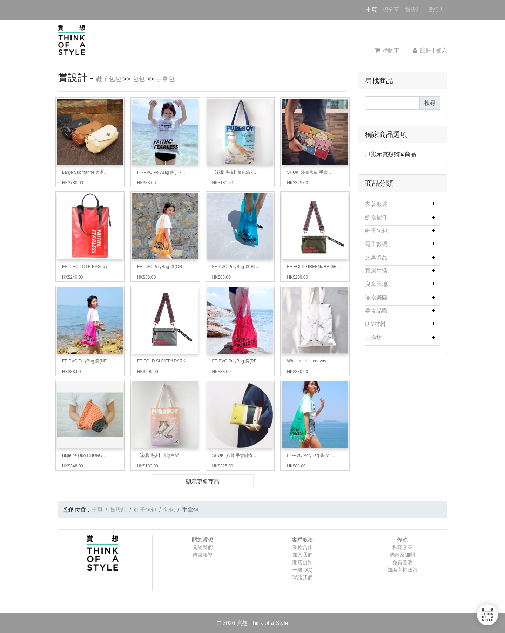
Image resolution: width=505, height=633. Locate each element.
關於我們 (203, 547)
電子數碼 (376, 244)
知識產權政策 (402, 570)
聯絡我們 (302, 577)
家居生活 (376, 271)
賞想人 (435, 10)
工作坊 (373, 337)
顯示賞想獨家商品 (393, 154)
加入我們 (302, 555)
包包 (138, 78)
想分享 (391, 10)
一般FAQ (302, 570)
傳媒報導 (203, 555)
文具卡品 (376, 257)
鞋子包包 (108, 78)
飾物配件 (376, 217)
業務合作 (302, 547)
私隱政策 (402, 547)
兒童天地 (376, 284)
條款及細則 (402, 555)
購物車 (386, 50)
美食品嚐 (376, 311)
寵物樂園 (376, 297)
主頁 (373, 9)
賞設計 (413, 10)
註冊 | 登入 (429, 50)
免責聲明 (402, 562)
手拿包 (165, 78)
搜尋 (430, 103)
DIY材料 (375, 324)
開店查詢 (302, 562)
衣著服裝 (376, 204)
